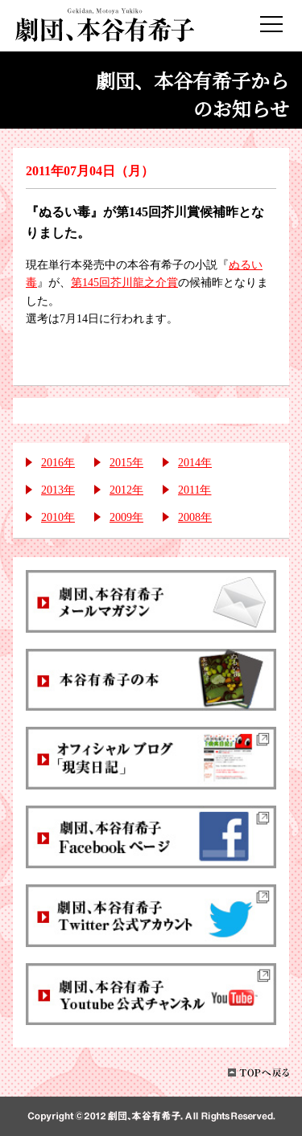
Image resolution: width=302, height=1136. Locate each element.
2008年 (195, 517)
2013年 (58, 490)
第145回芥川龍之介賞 (124, 283)
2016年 (58, 463)
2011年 (194, 490)
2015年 (126, 463)
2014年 (195, 463)
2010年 (58, 517)
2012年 (126, 490)
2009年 (126, 517)
